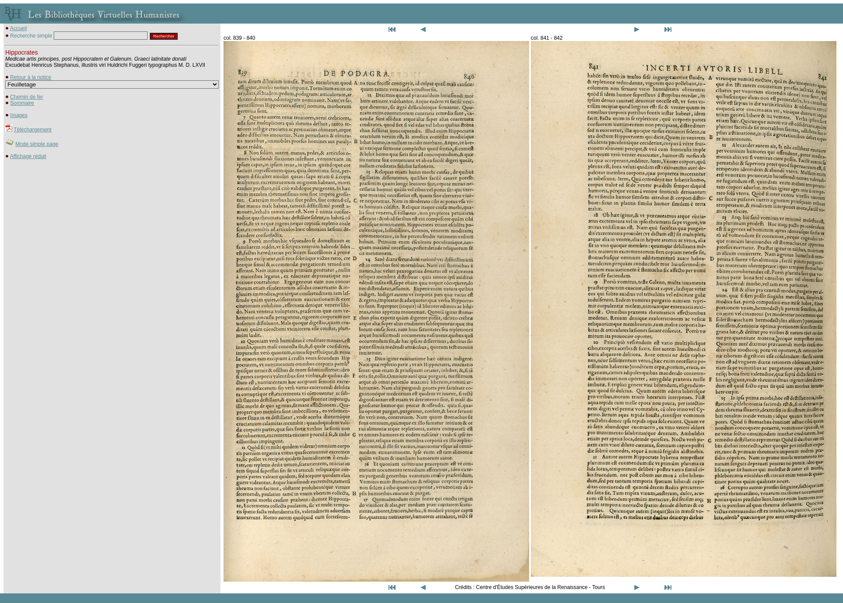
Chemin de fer (26, 97)
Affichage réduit (28, 156)
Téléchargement (33, 130)
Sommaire (22, 103)
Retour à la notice (30, 77)
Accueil (18, 28)
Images (18, 115)
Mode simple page (36, 144)
